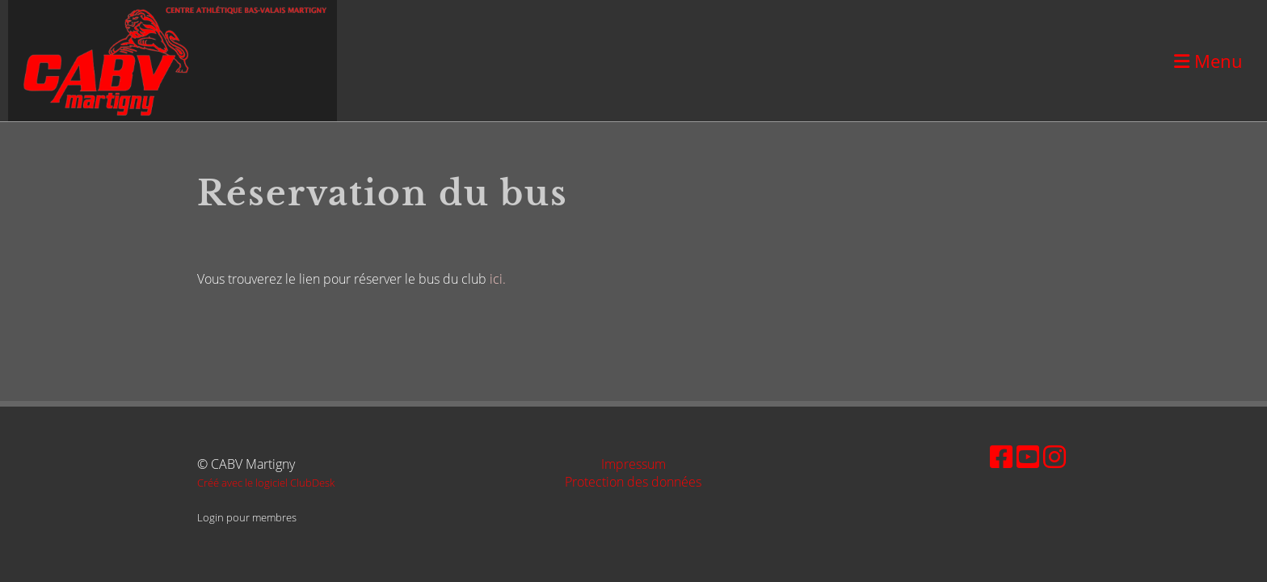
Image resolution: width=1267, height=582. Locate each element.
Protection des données (633, 482)
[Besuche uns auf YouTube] (1028, 456)
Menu (1208, 60)
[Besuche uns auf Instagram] (1054, 456)
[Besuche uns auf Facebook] (1001, 456)
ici (496, 279)
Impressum (633, 464)
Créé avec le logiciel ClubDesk (266, 482)
